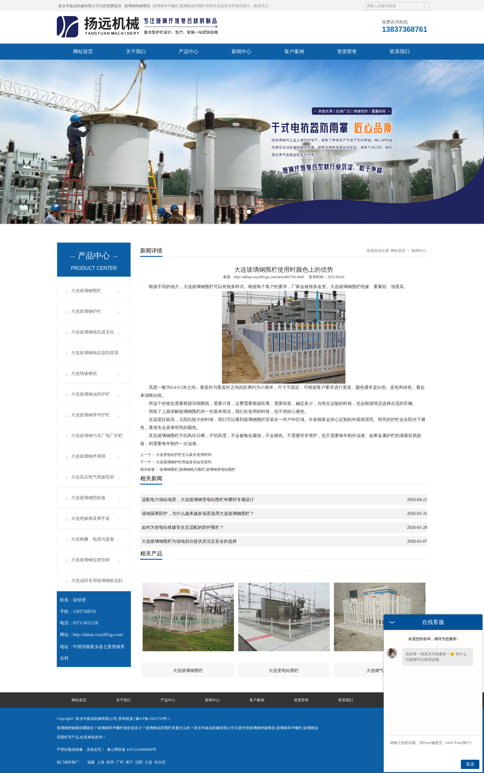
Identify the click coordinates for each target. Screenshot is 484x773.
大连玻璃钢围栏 (86, 290)
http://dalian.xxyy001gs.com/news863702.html (269, 277)
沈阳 (139, 762)
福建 (91, 762)
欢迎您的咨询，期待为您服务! (433, 639)
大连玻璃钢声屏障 (88, 456)
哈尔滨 (159, 762)
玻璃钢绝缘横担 (137, 6)
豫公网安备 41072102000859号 (131, 749)
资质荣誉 (347, 51)
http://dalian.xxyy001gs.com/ (98, 634)
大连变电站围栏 (284, 670)
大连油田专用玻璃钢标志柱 (97, 580)
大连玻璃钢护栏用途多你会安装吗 (183, 462)
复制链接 (125, 718)
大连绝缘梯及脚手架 (90, 518)
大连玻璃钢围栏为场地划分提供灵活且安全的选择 (189, 541)
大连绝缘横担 (84, 373)
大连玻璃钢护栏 (86, 311)
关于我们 (136, 51)
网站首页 (83, 51)
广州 (119, 762)
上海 (100, 762)
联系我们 (400, 51)
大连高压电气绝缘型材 (92, 477)
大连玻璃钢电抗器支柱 (92, 332)
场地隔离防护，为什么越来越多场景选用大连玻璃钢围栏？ (198, 513)
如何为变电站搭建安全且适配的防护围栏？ (183, 527)
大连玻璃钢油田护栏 (90, 394)
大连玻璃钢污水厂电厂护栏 (97, 435)
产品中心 (188, 51)
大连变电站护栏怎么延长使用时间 (183, 454)
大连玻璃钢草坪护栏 (90, 415)
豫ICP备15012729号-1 (153, 718)
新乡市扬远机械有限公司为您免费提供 (89, 6)
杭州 (110, 762)
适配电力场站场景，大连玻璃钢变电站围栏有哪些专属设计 (198, 499)
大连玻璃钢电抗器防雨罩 (95, 352)
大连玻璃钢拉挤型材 (90, 560)
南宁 (129, 762)
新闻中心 (241, 51)
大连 (148, 762)
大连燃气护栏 (379, 670)
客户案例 (294, 51)
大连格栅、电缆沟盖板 (92, 539)
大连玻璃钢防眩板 (88, 497)
